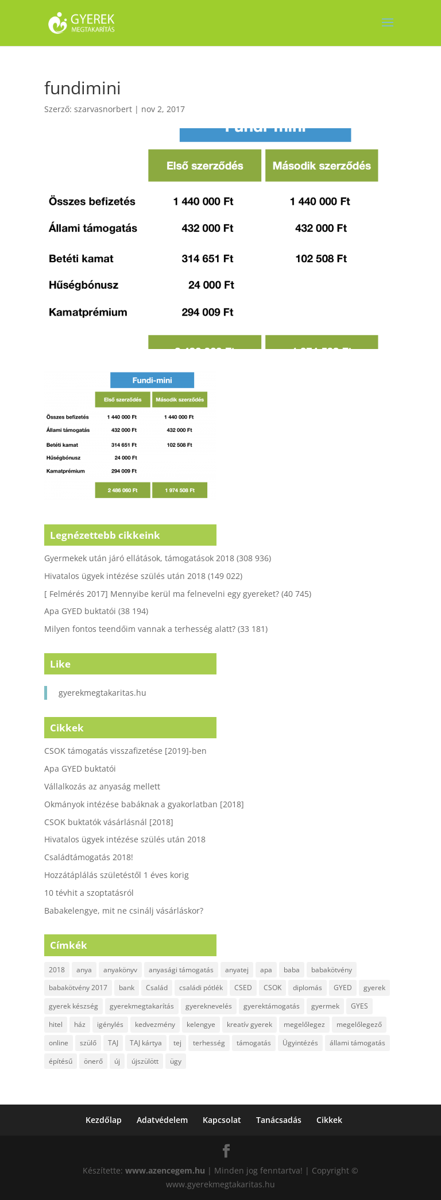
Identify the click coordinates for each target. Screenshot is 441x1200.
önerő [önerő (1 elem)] (93, 1061)
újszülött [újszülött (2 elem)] (144, 1061)
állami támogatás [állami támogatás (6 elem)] (357, 1043)
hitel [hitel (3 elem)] (56, 1024)
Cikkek (329, 1119)
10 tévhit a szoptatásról (89, 892)
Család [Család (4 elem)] (157, 987)
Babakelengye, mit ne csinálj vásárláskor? (123, 910)
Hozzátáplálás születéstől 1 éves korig (116, 874)
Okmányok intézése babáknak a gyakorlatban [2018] (144, 804)
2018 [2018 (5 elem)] (57, 970)
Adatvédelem (162, 1119)
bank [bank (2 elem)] (126, 987)
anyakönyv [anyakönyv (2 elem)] (120, 970)
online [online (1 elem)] (58, 1043)
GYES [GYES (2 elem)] (359, 1006)
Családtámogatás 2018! (88, 857)
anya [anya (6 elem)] (84, 970)
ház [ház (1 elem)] (80, 1024)
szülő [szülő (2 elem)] (88, 1043)
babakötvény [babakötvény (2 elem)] (331, 970)
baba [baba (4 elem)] (292, 970)
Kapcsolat (222, 1119)
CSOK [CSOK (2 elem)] (272, 987)
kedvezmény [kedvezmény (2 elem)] (155, 1024)
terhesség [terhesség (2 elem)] (209, 1043)
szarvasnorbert (103, 108)
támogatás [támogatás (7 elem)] (254, 1043)
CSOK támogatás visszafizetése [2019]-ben (125, 750)
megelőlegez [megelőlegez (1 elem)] (304, 1024)
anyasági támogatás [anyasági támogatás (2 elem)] (181, 970)
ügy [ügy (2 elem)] (175, 1061)
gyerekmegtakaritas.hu (102, 692)
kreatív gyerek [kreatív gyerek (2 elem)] (249, 1024)
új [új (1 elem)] (117, 1061)
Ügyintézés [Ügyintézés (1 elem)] (300, 1043)
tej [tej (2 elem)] (177, 1043)
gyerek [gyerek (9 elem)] (374, 987)
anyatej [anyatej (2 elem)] (237, 970)
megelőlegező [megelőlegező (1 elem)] (359, 1024)
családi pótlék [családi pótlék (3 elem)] (201, 987)
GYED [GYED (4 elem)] (343, 987)
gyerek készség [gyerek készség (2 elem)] (73, 1006)
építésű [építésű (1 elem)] (60, 1061)
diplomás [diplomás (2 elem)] (307, 987)
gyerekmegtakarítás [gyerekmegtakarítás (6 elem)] (142, 1006)
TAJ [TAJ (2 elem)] (113, 1043)
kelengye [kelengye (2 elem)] (201, 1024)
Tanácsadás (278, 1119)
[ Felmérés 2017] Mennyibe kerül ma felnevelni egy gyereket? (161, 593)
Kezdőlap (104, 1119)
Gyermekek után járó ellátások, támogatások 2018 (139, 558)
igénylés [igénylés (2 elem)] (110, 1024)
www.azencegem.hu (165, 1170)
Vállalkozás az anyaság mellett (102, 786)
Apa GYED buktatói (80, 610)
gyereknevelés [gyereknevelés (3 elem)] (208, 1006)
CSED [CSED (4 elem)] (243, 987)
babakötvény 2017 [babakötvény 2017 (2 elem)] (78, 987)
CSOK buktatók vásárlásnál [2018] (108, 821)
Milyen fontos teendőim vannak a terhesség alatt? (139, 628)
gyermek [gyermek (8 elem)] (325, 1006)
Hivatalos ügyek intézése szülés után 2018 (125, 575)
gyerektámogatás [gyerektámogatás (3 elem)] (271, 1006)
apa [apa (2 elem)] (266, 970)
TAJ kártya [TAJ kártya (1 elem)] (146, 1043)
